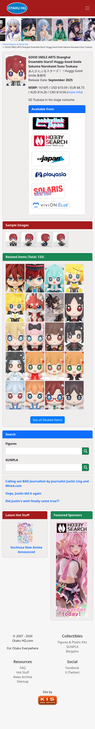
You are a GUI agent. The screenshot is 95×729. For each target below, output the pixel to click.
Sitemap (23, 681)
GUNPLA (11, 460)
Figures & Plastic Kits (19, 44)
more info (74, 92)
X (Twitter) (72, 672)
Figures (11, 444)
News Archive (22, 677)
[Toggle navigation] (87, 8)
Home (5, 44)
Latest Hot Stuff (17, 515)
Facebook (72, 668)
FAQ (23, 668)
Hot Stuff (22, 672)
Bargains (72, 651)
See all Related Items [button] (47, 420)
